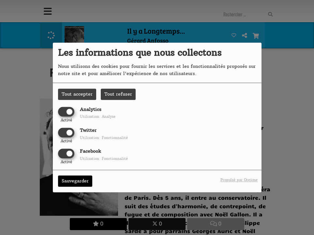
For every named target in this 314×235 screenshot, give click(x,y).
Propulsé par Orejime (239, 180)
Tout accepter (77, 94)
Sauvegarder (75, 181)
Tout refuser (118, 94)
